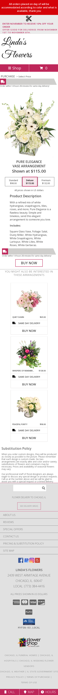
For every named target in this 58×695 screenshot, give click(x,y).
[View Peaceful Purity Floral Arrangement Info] (29, 406)
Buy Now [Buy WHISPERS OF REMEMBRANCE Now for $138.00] (29, 384)
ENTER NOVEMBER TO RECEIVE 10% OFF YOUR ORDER (29, 25)
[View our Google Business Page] (26, 562)
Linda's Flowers (17, 48)
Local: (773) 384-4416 (29, 586)
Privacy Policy (15, 677)
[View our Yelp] (37, 562)
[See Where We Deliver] (29, 505)
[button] (29, 622)
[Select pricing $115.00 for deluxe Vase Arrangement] (30, 181)
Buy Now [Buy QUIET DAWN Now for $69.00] (29, 331)
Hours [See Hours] (48, 692)
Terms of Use (29, 682)
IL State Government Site (42, 671)
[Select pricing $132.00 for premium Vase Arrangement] (46, 181)
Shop (14, 68)
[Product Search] (29, 488)
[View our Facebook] (20, 562)
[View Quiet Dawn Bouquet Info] (29, 299)
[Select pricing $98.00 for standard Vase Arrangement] (13, 181)
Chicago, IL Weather (12, 671)
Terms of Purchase (38, 677)
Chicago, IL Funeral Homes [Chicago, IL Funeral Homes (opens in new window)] (21, 655)
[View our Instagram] (31, 562)
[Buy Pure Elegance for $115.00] (29, 263)
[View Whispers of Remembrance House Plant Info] (29, 353)
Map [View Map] (29, 692)
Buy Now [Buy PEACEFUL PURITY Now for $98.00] (29, 438)
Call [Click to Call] (9, 692)
